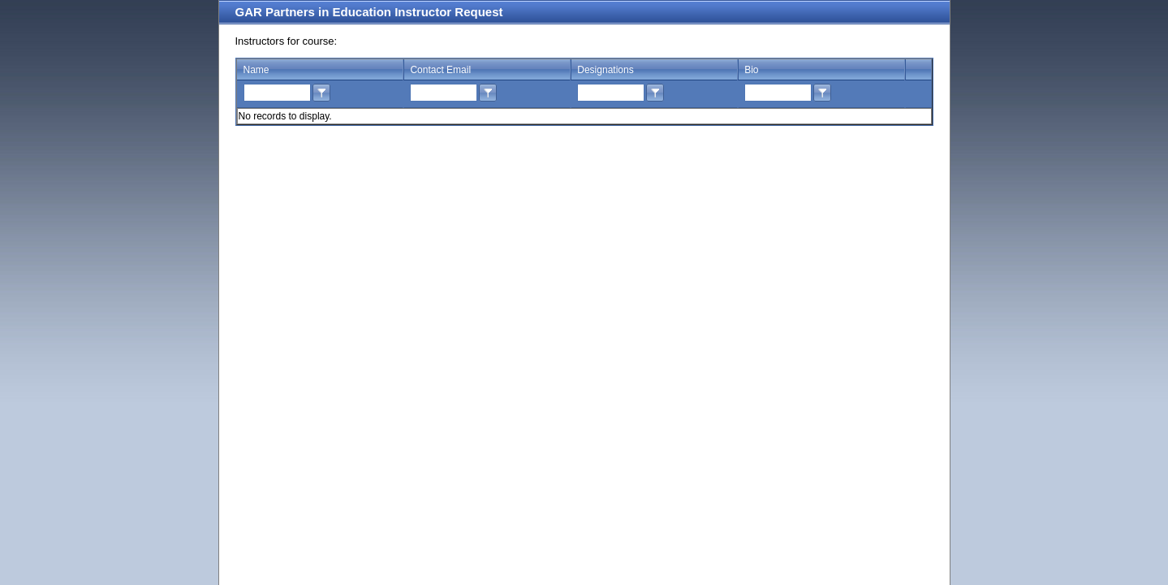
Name (256, 70)
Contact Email (440, 70)
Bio (751, 70)
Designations (605, 70)
